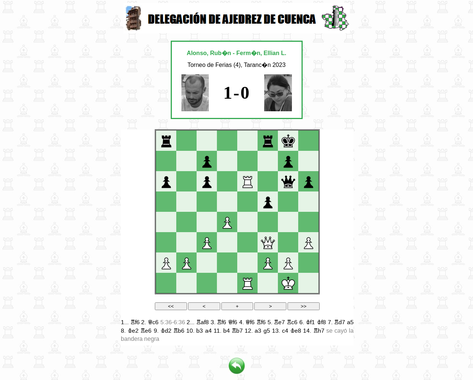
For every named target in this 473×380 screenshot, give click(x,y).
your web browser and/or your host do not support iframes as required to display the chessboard (237, 237)
